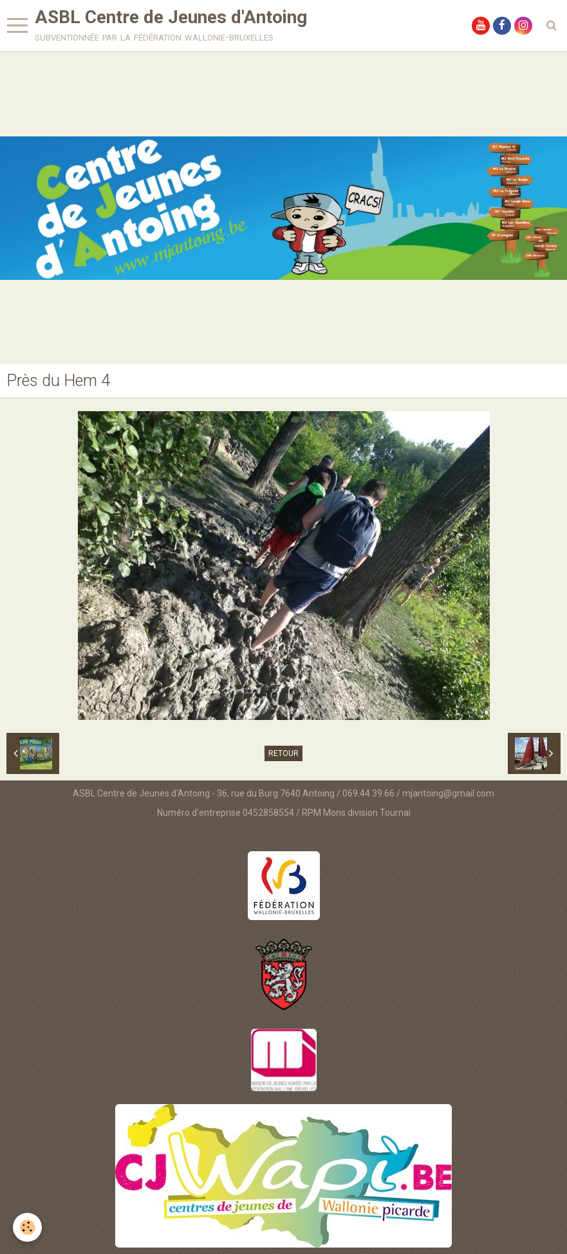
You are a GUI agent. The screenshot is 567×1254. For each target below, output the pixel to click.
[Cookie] (27, 1227)
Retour (283, 753)
